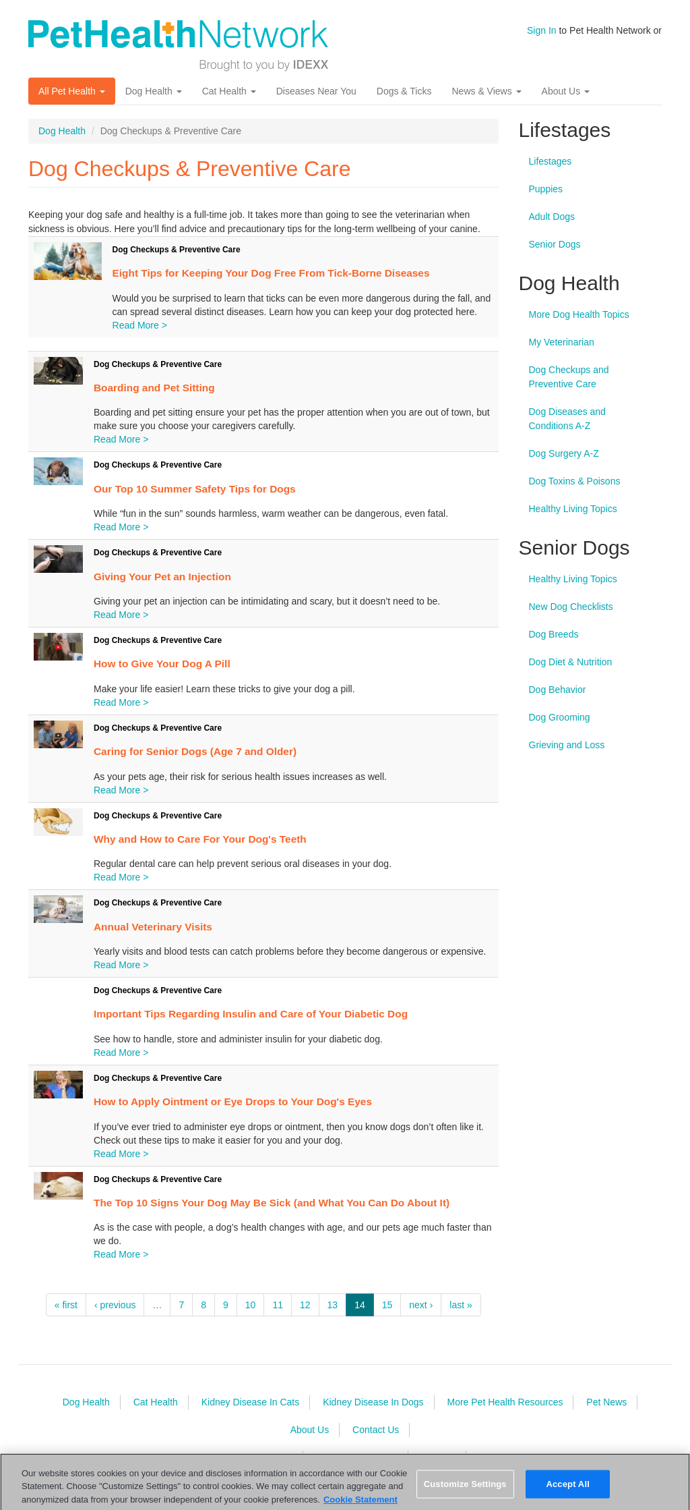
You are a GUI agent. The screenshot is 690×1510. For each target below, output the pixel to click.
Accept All (567, 1491)
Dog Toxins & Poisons (575, 481)
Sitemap (438, 1457)
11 (277, 1304)
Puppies (546, 189)
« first (66, 1304)
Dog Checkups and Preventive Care (569, 376)
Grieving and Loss (567, 744)
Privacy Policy (263, 1457)
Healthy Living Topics (573, 508)
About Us (566, 91)
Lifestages (550, 161)
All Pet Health (71, 91)
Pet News (606, 1402)
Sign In (542, 30)
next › (421, 1304)
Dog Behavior (557, 689)
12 (305, 1304)
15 (387, 1304)
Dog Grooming (559, 717)
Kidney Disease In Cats (250, 1402)
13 (332, 1304)
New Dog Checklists (571, 606)
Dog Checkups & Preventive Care (177, 249)
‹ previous (114, 1304)
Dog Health (153, 91)
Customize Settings (465, 1491)
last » (460, 1304)
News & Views (486, 91)
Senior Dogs (555, 244)
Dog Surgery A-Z (564, 453)
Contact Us (375, 1429)
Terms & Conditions (357, 1457)
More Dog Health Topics (579, 314)
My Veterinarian (561, 342)
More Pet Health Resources (505, 1402)
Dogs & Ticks (404, 91)
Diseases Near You (316, 91)
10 (250, 1304)
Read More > (140, 325)
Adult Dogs (552, 216)
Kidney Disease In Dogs (373, 1402)
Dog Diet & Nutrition (571, 661)
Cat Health (229, 91)
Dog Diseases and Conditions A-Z (567, 418)
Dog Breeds (554, 634)
